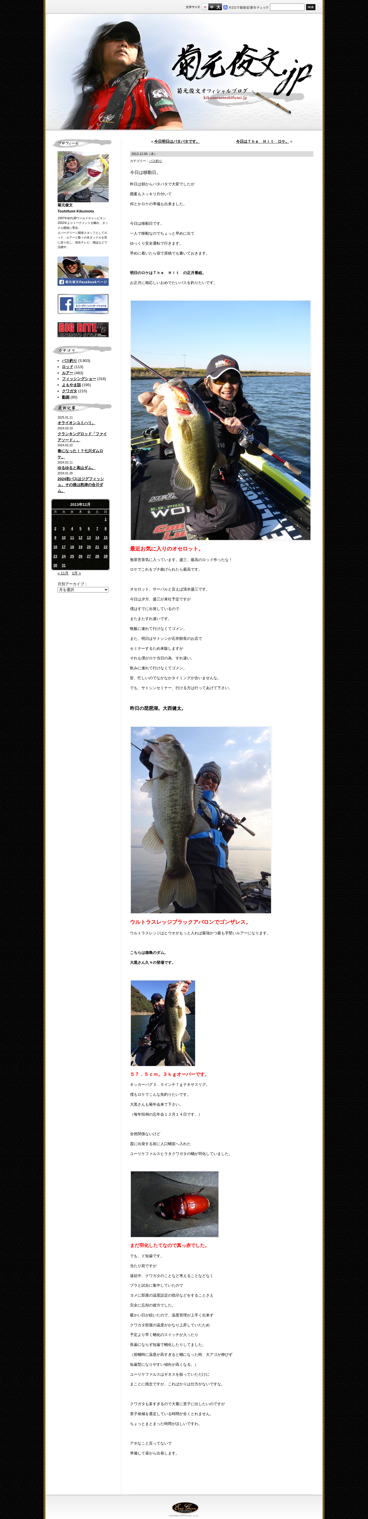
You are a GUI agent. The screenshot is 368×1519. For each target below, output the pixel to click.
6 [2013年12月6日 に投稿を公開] (89, 529)
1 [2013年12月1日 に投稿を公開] (106, 519)
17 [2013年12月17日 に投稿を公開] (63, 547)
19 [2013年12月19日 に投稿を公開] (80, 547)
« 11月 (63, 573)
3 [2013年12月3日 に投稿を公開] (64, 529)
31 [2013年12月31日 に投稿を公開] (63, 565)
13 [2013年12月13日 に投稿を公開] (89, 538)
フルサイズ (218, 7)
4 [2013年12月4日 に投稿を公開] (72, 529)
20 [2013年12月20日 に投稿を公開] (89, 547)
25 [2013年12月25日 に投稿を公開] (72, 556)
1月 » (76, 573)
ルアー (67, 373)
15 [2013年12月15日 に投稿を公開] (105, 538)
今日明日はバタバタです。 (177, 141)
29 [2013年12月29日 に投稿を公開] (105, 556)
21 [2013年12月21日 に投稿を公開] (97, 547)
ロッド (67, 367)
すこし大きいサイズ (211, 7)
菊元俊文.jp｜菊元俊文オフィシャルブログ (184, 72)
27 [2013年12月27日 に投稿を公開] (89, 556)
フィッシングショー (79, 379)
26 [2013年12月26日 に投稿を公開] (80, 556)
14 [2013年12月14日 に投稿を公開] (97, 538)
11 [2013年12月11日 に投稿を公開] (72, 538)
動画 (66, 397)
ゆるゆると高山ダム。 (77, 468)
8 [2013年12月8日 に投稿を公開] (106, 529)
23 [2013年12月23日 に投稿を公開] (55, 556)
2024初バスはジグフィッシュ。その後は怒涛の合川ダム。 (81, 485)
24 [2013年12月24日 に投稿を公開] (63, 556)
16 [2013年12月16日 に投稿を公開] (55, 547)
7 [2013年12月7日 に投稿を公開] (97, 529)
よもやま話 (71, 385)
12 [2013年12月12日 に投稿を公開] (80, 538)
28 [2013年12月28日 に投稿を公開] (97, 556)
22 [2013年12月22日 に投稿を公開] (105, 547)
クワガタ (69, 391)
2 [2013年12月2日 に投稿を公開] (55, 529)
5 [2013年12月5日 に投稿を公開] (80, 529)
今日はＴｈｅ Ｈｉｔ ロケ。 (262, 141)
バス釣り (69, 360)
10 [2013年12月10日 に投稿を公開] (63, 538)
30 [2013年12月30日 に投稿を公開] (55, 565)
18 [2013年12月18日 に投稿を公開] (72, 547)
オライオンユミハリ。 (77, 423)
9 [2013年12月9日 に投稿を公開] (55, 538)
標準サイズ (205, 7)
